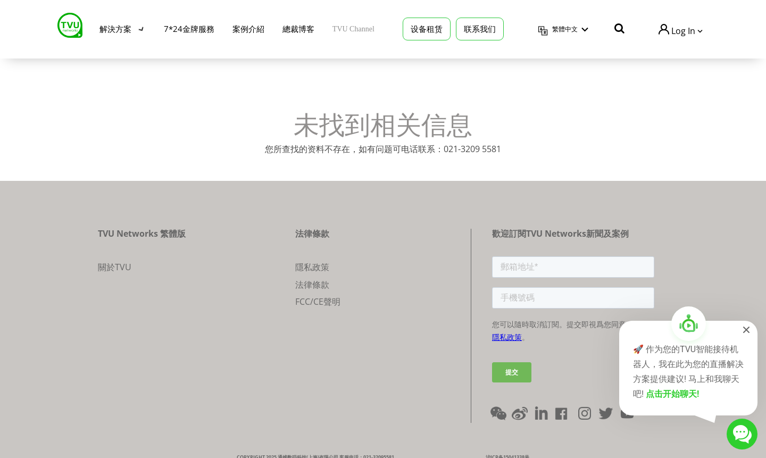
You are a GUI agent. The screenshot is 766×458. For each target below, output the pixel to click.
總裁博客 (298, 27)
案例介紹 (248, 27)
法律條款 (312, 284)
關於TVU (114, 267)
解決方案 (115, 27)
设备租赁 (427, 27)
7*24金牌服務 (189, 27)
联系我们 (480, 27)
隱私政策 (312, 267)
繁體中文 (565, 28)
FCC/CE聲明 (317, 301)
